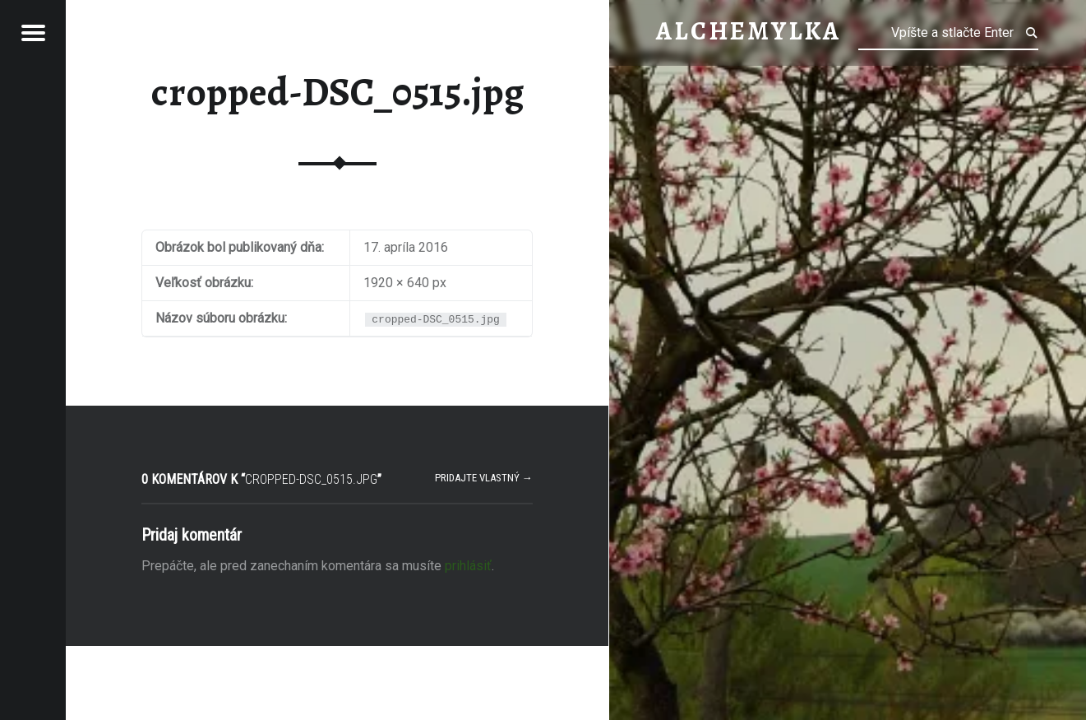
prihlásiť (468, 566)
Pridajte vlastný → (484, 477)
